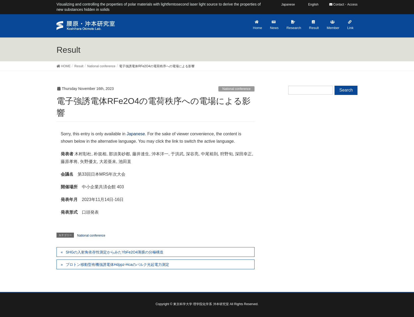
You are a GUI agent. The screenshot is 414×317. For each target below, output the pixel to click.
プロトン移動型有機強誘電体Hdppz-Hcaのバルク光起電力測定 (117, 264)
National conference (236, 89)
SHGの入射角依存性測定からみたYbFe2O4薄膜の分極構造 (114, 252)
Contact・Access (343, 4)
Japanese (136, 134)
